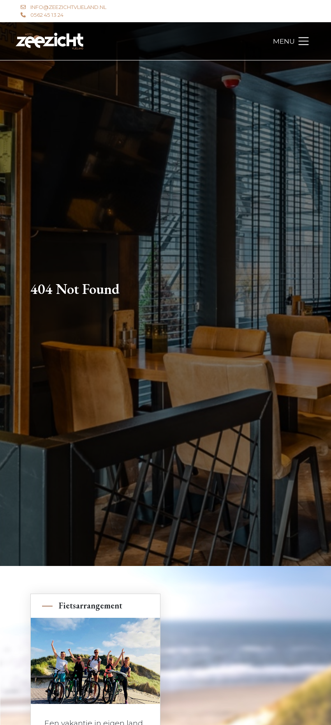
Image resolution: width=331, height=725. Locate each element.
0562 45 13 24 (46, 15)
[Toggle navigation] (291, 41)
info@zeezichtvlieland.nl (68, 7)
